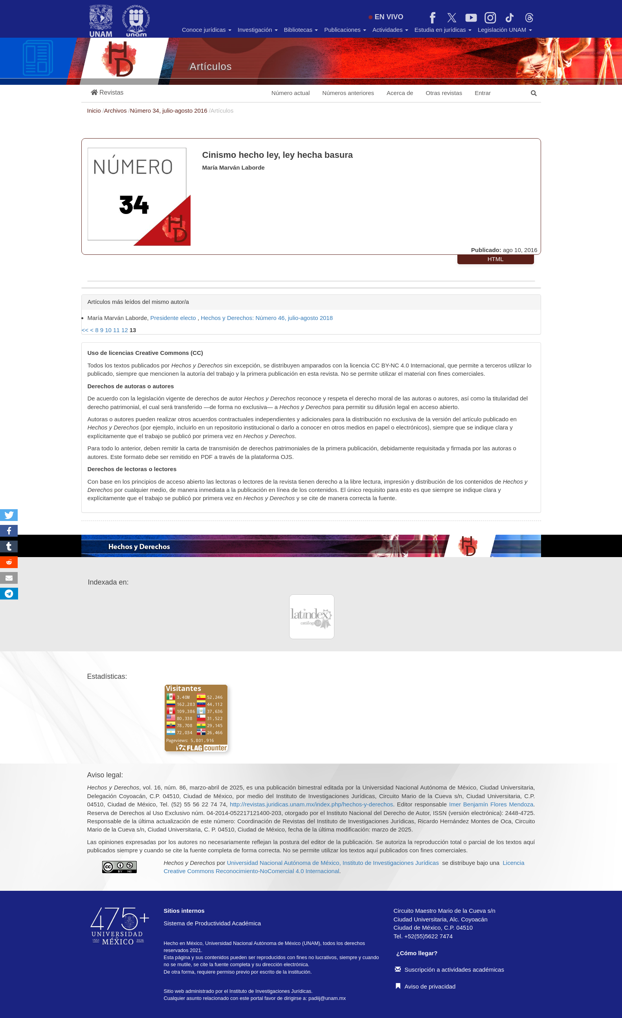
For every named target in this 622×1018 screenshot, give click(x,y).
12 (124, 330)
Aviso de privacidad (425, 986)
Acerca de (400, 93)
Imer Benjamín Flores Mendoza (491, 804)
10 (108, 330)
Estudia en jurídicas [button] (443, 29)
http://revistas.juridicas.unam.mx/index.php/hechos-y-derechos (311, 804)
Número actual (291, 93)
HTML (496, 259)
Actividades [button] (390, 29)
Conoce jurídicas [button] (206, 29)
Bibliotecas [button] (301, 29)
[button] (107, 93)
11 (116, 330)
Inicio (95, 110)
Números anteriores (348, 93)
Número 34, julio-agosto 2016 (169, 110)
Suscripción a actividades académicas (449, 969)
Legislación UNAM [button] (505, 29)
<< (85, 330)
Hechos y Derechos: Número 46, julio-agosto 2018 (267, 317)
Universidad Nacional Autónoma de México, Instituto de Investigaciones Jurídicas (333, 862)
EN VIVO (386, 17)
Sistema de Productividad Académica (212, 923)
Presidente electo (174, 317)
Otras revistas (444, 93)
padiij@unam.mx (327, 998)
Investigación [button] (258, 29)
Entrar (483, 93)
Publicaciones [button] (345, 29)
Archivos (116, 110)
